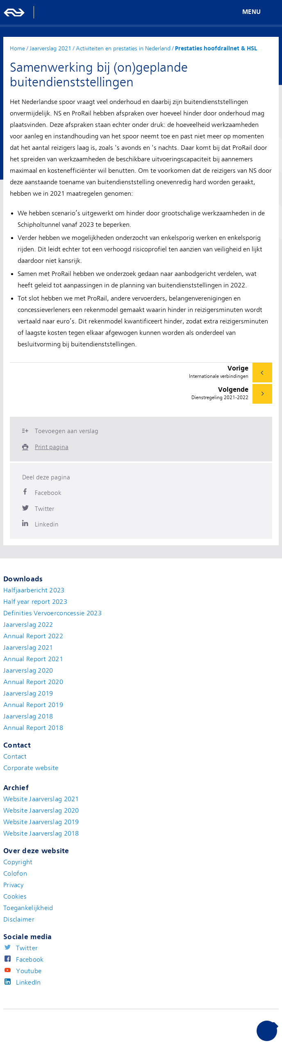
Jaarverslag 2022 (28, 624)
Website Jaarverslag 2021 (41, 799)
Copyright (18, 862)
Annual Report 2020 (33, 682)
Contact (15, 756)
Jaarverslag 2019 (28, 693)
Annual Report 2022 (33, 636)
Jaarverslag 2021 (28, 647)
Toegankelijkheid (28, 908)
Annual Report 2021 (33, 659)
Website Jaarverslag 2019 (41, 822)
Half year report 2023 (35, 601)
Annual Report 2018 (33, 728)
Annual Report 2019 (33, 705)
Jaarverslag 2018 (28, 716)
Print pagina (51, 447)
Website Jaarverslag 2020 (41, 810)
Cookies (15, 896)
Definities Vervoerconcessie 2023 (52, 613)
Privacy (13, 885)
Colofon (15, 873)
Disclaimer (18, 919)
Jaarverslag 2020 (28, 670)
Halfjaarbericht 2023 (34, 590)
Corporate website (31, 768)
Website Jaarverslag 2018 (41, 833)
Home (17, 48)
